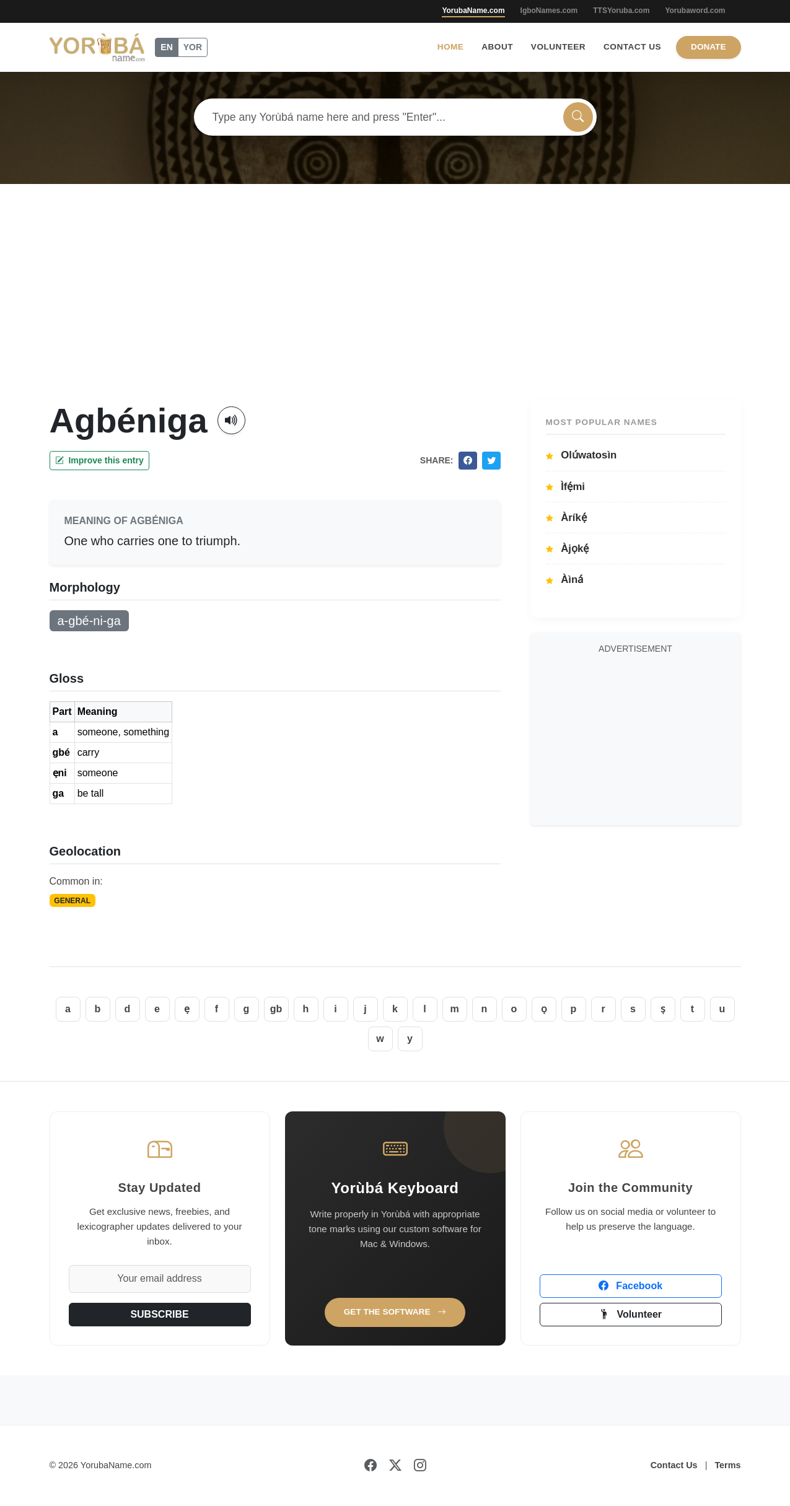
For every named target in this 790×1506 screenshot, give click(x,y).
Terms (727, 1465)
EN (166, 47)
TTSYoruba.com (621, 10)
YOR (192, 47)
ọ (544, 1009)
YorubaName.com (473, 10)
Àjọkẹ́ (567, 548)
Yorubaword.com (695, 10)
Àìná (565, 579)
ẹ (187, 1009)
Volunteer (558, 46)
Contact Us (632, 46)
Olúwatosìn (581, 455)
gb (276, 1009)
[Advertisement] (395, 306)
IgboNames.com (549, 10)
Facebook (630, 1286)
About (497, 46)
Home (450, 46)
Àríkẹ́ (566, 517)
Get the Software (395, 1311)
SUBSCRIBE (159, 1314)
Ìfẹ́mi (566, 487)
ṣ (663, 1009)
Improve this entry (99, 460)
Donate (708, 46)
